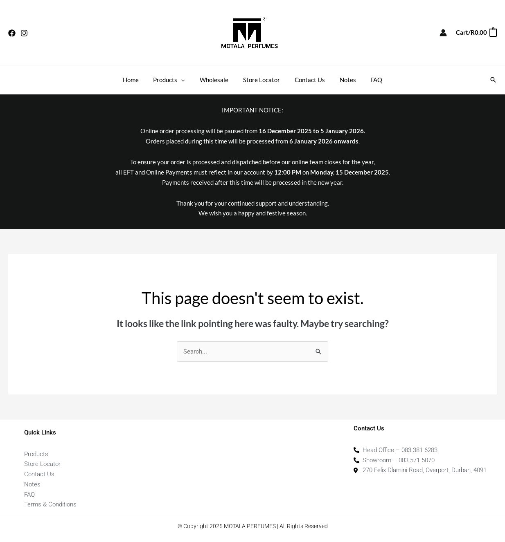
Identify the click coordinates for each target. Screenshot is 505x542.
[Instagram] (24, 33)
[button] (493, 79)
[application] (186, 79)
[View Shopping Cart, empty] (476, 32)
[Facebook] (12, 33)
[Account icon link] (443, 32)
